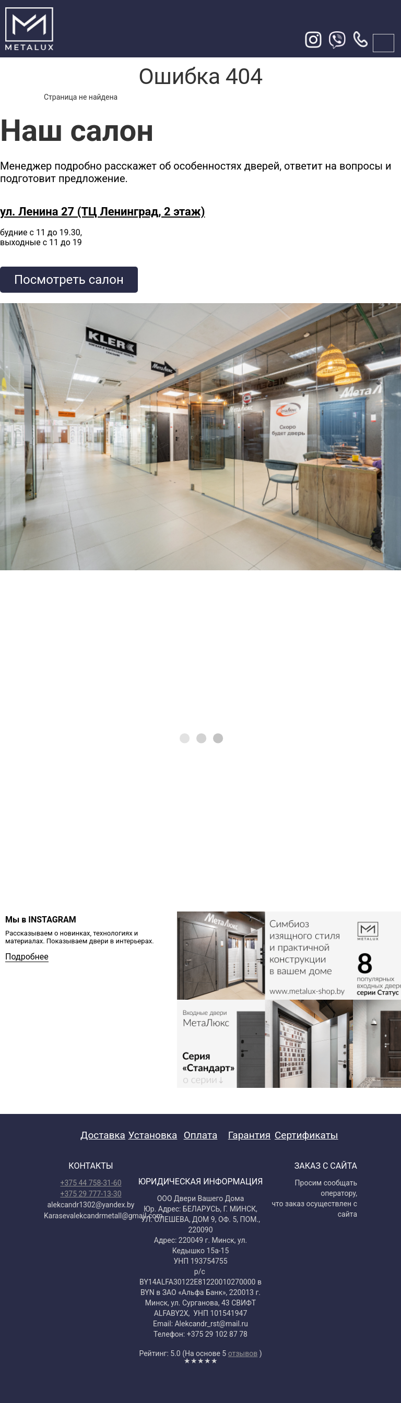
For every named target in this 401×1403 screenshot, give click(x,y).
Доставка (102, 1135)
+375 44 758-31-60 (90, 1183)
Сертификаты (306, 1135)
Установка (153, 1135)
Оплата (201, 1135)
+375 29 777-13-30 (90, 1194)
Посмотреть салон (69, 279)
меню (383, 43)
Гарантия (249, 1135)
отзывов (243, 1353)
